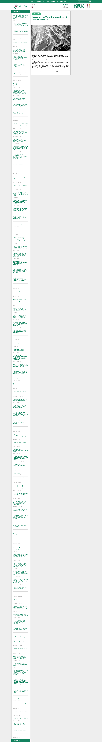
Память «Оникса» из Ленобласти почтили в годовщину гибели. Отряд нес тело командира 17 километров (20, 157)
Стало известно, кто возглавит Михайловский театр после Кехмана (20, 141)
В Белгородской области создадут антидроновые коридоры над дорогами (20, 317)
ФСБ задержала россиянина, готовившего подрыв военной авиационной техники (20, 366)
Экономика (38, 1)
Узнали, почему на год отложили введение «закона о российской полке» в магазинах (20, 59)
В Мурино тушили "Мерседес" (20, 719)
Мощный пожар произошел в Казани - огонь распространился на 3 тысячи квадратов (20, 386)
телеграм (35, 4)
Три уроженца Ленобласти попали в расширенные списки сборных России (20, 44)
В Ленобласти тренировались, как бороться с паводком (20, 106)
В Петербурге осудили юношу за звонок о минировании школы (20, 225)
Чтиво (57, 1)
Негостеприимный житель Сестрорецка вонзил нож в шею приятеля (20, 444)
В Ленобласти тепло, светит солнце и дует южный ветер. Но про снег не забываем (20, 699)
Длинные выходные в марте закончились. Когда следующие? (20, 713)
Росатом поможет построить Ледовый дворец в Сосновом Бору (20, 73)
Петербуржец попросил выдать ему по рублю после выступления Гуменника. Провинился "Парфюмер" (20, 636)
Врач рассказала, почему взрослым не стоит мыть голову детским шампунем (20, 51)
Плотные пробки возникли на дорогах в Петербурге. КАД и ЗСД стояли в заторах (20, 595)
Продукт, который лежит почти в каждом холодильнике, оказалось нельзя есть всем (20, 232)
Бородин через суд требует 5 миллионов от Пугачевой (20, 511)
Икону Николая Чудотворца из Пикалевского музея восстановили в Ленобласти (20, 248)
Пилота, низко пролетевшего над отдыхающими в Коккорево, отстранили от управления (20, 171)
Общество (52, 1)
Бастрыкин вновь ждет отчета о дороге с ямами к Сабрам (20, 66)
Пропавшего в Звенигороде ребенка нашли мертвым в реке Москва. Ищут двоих (20, 187)
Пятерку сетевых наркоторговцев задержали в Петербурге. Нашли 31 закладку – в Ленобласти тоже (20, 17)
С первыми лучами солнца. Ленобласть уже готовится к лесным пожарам (20, 430)
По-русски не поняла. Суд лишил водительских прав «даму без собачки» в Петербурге (20, 504)
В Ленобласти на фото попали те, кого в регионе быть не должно (20, 601)
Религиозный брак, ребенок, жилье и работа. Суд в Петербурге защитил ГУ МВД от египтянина (20, 609)
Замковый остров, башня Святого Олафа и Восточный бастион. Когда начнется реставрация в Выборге (20, 488)
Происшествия (45, 1)
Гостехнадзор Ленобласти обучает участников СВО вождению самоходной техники (20, 480)
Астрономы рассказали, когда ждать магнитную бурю (20, 401)
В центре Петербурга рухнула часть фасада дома (20, 164)
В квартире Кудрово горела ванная (20, 379)
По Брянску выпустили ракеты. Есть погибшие (20, 466)
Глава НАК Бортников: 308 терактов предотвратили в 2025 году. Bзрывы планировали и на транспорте (20, 706)
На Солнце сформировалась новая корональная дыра (20, 630)
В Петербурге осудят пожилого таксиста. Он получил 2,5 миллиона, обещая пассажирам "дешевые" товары (20, 240)
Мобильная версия (32, 4)
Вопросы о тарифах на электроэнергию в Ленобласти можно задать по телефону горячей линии (20, 415)
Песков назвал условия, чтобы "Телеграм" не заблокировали (20, 31)
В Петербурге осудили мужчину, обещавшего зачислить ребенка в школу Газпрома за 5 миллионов (20, 93)
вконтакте (34, 4)
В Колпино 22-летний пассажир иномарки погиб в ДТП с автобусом (20, 643)
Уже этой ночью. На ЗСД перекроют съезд (20, 79)
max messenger (37, 4)
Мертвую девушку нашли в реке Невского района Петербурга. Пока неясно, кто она (20, 574)
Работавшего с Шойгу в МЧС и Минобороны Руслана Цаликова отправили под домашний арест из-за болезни (20, 673)
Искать (89, 1)
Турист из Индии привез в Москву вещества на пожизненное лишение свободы (20, 422)
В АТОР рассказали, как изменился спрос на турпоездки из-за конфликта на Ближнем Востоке (20, 112)
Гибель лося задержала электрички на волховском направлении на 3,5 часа (20, 658)
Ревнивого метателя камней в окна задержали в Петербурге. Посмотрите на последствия (20, 582)
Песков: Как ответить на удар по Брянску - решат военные (20, 338)
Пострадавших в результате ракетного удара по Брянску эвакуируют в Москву (20, 373)
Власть (33, 1)
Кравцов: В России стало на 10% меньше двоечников (20, 119)
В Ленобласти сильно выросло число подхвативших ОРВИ (20, 451)
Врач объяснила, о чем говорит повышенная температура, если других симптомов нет (20, 218)
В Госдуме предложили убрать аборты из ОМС (20, 100)
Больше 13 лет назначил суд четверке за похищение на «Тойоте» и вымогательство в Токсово (20, 195)
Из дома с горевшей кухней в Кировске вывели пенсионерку (20, 287)
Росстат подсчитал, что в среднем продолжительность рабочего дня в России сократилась (20, 272)
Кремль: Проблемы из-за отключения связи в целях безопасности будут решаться (20, 623)
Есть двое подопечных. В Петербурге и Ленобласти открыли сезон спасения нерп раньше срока (20, 472)
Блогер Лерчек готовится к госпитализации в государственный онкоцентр (20, 25)
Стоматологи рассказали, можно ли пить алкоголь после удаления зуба (20, 407)
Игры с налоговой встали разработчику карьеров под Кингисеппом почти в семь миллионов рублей (20, 566)
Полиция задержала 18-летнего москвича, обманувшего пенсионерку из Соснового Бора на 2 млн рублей (20, 691)
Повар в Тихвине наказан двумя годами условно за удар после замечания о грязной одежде (20, 256)
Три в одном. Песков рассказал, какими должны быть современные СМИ (20, 310)
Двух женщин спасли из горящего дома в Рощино (20, 725)
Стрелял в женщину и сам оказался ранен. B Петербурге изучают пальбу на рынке (20, 38)
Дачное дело (63, 1)
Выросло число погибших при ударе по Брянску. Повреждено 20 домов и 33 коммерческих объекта (20, 126)
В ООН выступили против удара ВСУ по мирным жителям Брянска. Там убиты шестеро (20, 437)
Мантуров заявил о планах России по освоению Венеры (20, 616)
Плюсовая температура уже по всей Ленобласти (20, 736)
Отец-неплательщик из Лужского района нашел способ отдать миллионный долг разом (20, 526)
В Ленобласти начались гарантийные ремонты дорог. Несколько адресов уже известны (20, 134)
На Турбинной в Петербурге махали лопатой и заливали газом (20, 665)
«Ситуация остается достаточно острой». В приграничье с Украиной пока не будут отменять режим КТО (20, 534)
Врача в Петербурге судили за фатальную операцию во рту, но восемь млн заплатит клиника (20, 651)
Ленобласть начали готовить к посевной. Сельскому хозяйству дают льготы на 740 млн (20, 518)
